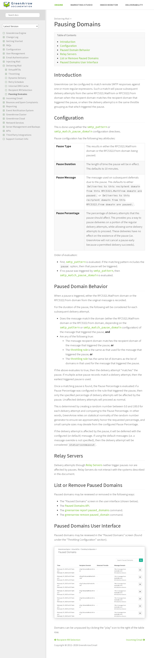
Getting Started (14, 41)
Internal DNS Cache (18, 86)
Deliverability (134, 4)
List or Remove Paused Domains (79, 58)
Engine (59, 4)
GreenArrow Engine (16, 33)
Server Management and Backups (23, 126)
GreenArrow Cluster (16, 114)
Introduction (67, 41)
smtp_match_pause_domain (73, 131)
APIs (8, 130)
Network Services (15, 122)
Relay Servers (68, 54)
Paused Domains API (77, 505)
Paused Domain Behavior (75, 50)
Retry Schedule (16, 82)
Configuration (13, 49)
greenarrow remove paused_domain (87, 514)
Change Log (12, 37)
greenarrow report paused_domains (87, 510)
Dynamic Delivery (17, 77)
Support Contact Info (17, 139)
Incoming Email (14, 98)
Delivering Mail (14, 65)
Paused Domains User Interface (79, 62)
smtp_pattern (97, 127)
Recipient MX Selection (20, 90)
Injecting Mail (13, 61)
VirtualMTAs (14, 69)
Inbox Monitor (109, 4)
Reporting (11, 106)
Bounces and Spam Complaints (22, 102)
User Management (15, 53)
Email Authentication (17, 57)
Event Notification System (20, 110)
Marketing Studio (81, 4)
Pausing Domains (17, 94)
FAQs (8, 45)
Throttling (14, 73)
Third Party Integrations (18, 134)
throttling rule (79, 349)
